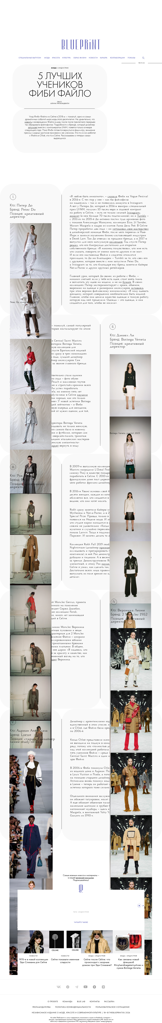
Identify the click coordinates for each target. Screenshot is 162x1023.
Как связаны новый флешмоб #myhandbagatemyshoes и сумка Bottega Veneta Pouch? (128, 965)
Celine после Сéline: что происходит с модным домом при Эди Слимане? (97, 962)
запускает (33, 127)
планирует (52, 446)
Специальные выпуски (30, 58)
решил (74, 245)
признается (106, 547)
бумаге (127, 282)
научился (107, 564)
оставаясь (137, 288)
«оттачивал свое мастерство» (130, 229)
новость (28, 122)
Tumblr (141, 216)
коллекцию (116, 242)
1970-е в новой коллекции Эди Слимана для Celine (33, 961)
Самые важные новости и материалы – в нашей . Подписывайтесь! (81, 877)
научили (82, 395)
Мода (54, 68)
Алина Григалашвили (59, 103)
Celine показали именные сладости (65, 961)
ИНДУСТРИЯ (63, 68)
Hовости (33, 956)
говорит (52, 659)
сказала (112, 196)
